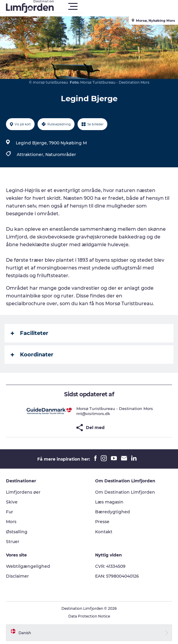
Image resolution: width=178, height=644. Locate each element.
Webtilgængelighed (28, 566)
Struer (12, 541)
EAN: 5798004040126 (117, 576)
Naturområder (60, 154)
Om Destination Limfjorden (125, 492)
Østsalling (16, 531)
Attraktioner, (31, 154)
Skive (12, 502)
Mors (11, 521)
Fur (9, 511)
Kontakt (103, 531)
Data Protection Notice (89, 616)
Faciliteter (29, 333)
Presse (102, 521)
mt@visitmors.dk (93, 413)
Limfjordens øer (23, 492)
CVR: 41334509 (110, 566)
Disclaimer (17, 576)
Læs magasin (109, 502)
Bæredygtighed (112, 511)
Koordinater (32, 354)
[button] (116, 6)
